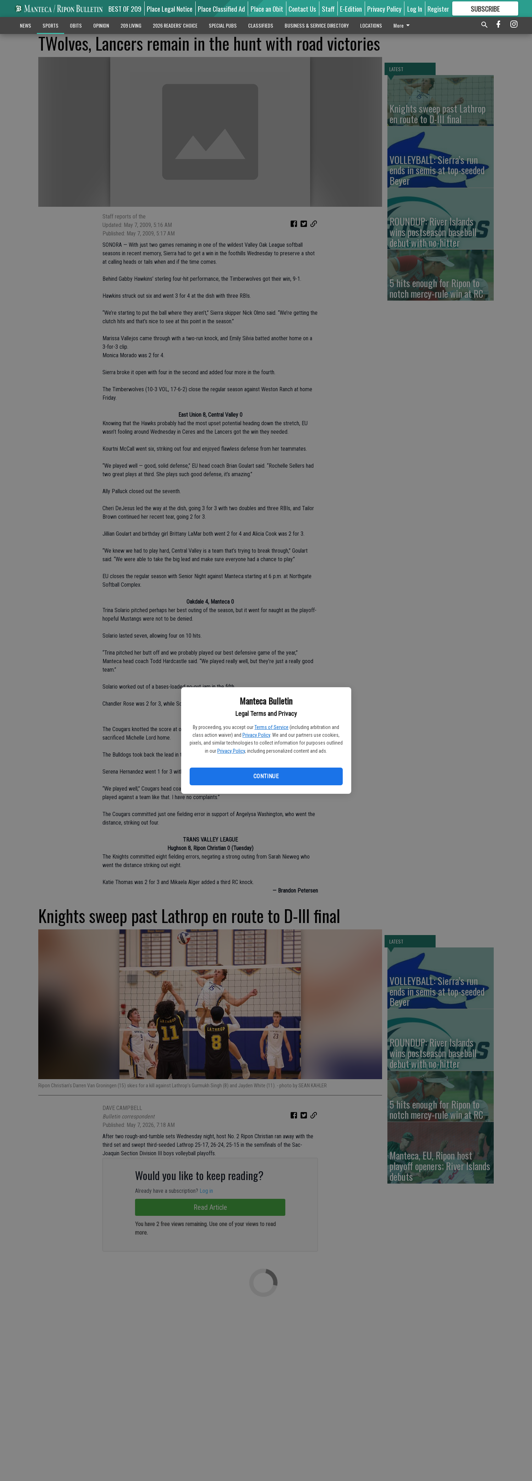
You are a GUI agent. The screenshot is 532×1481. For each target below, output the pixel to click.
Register (438, 8)
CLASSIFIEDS (260, 25)
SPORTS (50, 25)
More (402, 25)
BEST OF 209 (124, 8)
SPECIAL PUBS (223, 25)
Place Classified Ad (221, 8)
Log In (414, 8)
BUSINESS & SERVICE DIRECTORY (317, 25)
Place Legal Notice (169, 8)
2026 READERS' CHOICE (175, 25)
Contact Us (302, 8)
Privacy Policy (256, 735)
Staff (328, 8)
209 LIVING (131, 25)
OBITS (76, 25)
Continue (266, 776)
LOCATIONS (371, 25)
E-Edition (351, 8)
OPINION (101, 25)
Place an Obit (267, 8)
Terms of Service (271, 727)
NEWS (25, 25)
